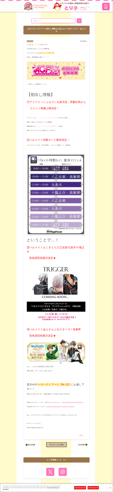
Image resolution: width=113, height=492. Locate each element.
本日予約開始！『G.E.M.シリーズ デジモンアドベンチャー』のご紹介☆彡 (32, 444)
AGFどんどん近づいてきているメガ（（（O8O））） (80, 444)
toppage (56, 444)
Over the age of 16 (93, 487)
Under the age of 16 (80, 487)
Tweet (81, 435)
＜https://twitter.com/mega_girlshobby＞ (72, 402)
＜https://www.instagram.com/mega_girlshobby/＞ (60, 406)
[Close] (110, 488)
